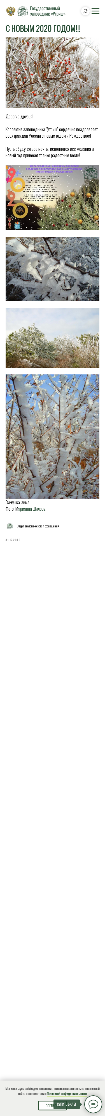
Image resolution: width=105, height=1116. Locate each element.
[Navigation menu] (95, 11)
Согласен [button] (52, 1105)
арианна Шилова (32, 508)
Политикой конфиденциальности (67, 1093)
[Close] (99, 1059)
